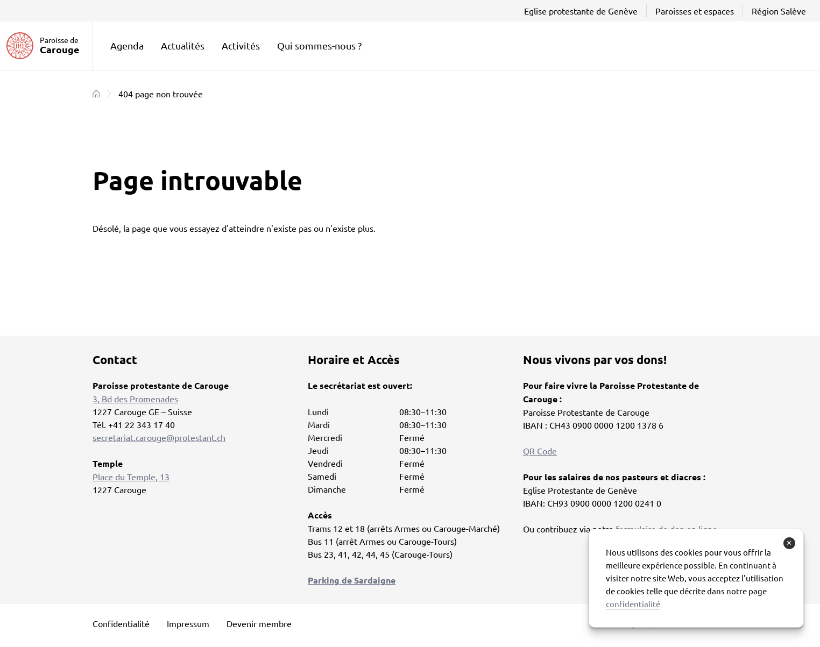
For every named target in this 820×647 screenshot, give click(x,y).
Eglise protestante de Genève (581, 10)
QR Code (540, 450)
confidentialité (633, 604)
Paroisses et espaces (694, 10)
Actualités (182, 45)
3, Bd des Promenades (135, 398)
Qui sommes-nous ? (319, 45)
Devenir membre (259, 623)
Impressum (188, 623)
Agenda (127, 45)
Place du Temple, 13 (131, 476)
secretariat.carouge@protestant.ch (159, 437)
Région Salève (779, 10)
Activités (241, 45)
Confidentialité (121, 623)
